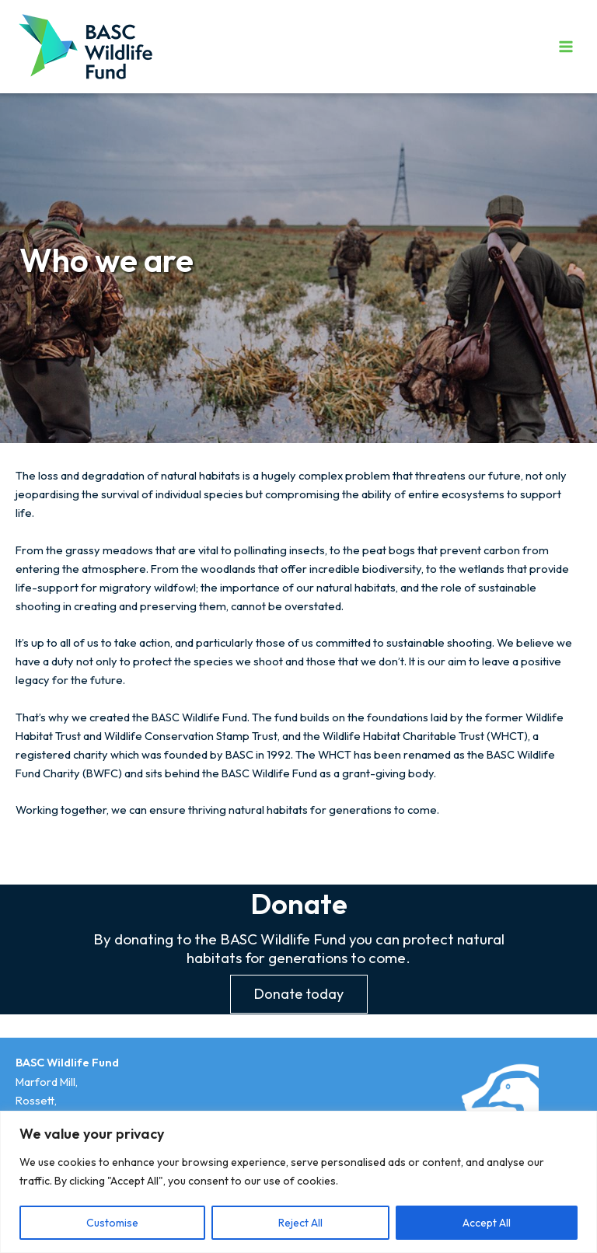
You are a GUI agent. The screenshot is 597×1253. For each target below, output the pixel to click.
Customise (112, 1223)
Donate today (299, 994)
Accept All (487, 1223)
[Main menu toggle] (565, 45)
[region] (298, 1182)
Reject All (300, 1223)
